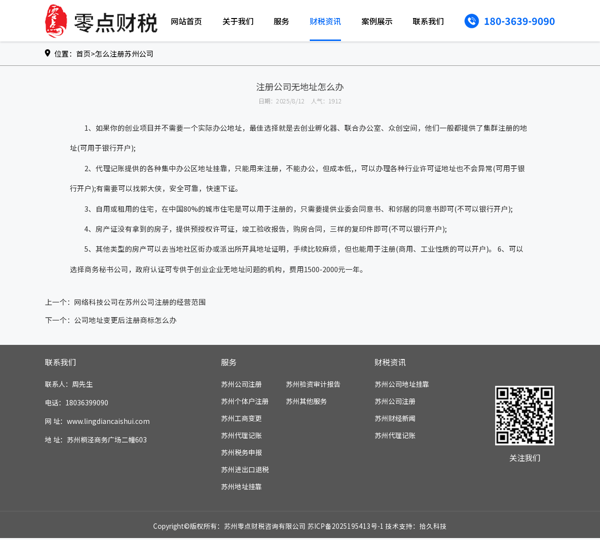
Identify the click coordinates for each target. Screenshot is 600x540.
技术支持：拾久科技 (416, 528)
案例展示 (377, 21)
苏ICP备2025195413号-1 (345, 528)
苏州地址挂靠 (241, 488)
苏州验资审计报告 (313, 386)
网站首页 (186, 21)
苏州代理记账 (241, 437)
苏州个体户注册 (245, 403)
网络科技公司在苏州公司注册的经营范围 (140, 304)
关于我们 (238, 21)
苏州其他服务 (306, 403)
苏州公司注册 (241, 386)
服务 (281, 21)
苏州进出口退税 (245, 471)
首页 (83, 53)
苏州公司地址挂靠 (402, 386)
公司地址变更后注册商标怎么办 (125, 322)
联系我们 (428, 21)
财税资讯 (325, 21)
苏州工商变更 (241, 420)
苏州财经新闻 (395, 420)
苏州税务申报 (241, 454)
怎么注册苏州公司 (124, 53)
